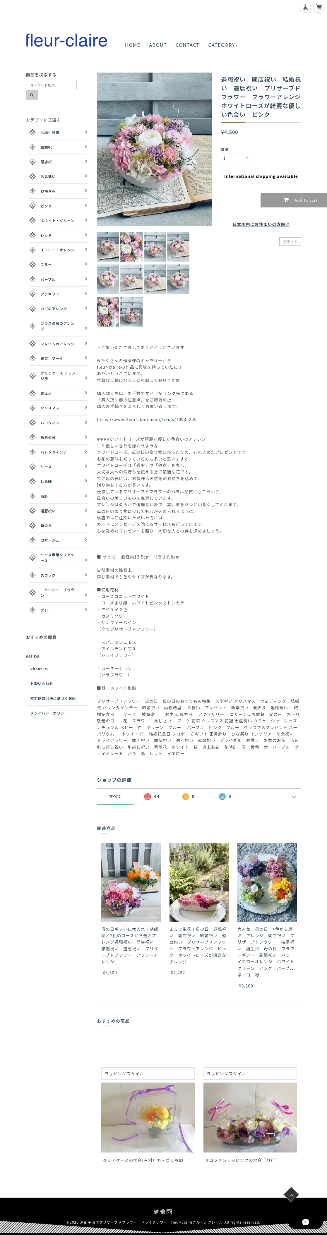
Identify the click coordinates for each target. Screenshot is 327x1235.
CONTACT (187, 44)
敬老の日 (48, 437)
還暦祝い (48, 510)
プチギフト (50, 293)
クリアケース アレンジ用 (58, 375)
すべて (115, 796)
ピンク (46, 205)
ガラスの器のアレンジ (58, 326)
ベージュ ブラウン (58, 592)
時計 (44, 496)
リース (46, 466)
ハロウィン (50, 422)
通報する (290, 241)
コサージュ (50, 539)
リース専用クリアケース (58, 557)
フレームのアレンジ (58, 343)
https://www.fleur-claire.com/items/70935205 (147, 419)
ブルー (46, 264)
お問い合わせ (41, 683)
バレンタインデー (56, 451)
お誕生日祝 (50, 132)
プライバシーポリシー (49, 712)
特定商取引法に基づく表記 (53, 698)
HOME (132, 44)
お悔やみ (48, 190)
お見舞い (48, 176)
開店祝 (46, 161)
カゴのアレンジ (54, 308)
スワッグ (48, 575)
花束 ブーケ (52, 358)
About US (39, 668)
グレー (46, 609)
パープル (48, 279)
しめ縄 (46, 481)
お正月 (46, 393)
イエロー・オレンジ (58, 249)
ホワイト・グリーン (58, 220)
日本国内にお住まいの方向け (261, 224)
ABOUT (158, 44)
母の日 (46, 525)
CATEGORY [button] (223, 44)
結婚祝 (46, 147)
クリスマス (50, 407)
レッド (46, 235)
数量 (225, 149)
